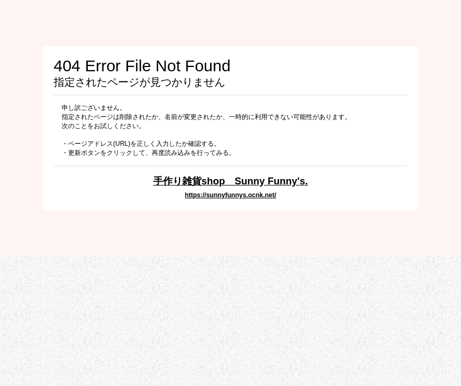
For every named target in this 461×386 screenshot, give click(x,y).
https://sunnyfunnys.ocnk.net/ (231, 195)
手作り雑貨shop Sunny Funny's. (230, 181)
